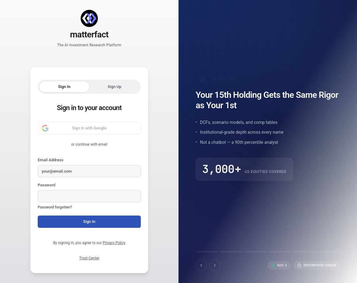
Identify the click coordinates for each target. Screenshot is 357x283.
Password (89, 197)
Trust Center (89, 258)
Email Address (89, 167)
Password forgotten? (55, 207)
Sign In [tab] (64, 86)
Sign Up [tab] (114, 86)
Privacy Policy (114, 243)
